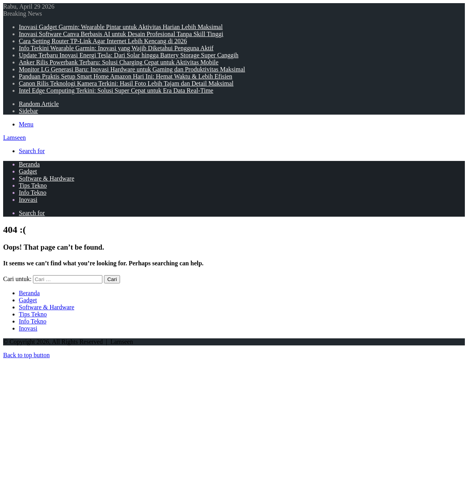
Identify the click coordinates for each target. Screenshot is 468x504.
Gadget (28, 171)
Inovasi (28, 199)
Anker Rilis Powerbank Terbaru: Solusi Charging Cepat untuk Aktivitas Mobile (119, 62)
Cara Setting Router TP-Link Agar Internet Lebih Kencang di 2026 (103, 41)
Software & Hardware (46, 178)
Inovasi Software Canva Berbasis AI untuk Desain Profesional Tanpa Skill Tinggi (121, 34)
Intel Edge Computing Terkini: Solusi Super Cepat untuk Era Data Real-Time (116, 90)
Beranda (29, 164)
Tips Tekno (33, 185)
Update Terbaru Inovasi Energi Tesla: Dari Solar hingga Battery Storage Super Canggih (129, 55)
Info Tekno (32, 192)
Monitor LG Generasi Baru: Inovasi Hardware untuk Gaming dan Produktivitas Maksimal (132, 69)
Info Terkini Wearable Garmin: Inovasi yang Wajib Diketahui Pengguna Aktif (116, 48)
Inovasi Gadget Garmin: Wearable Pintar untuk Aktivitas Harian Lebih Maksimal (121, 27)
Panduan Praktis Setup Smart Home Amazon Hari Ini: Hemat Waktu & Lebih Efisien (125, 76)
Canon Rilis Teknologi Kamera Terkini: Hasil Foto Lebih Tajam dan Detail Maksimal (126, 83)
